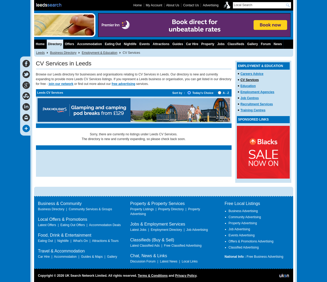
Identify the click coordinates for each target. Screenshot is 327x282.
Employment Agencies (257, 92)
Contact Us (191, 5)
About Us (172, 5)
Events (144, 44)
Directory (55, 44)
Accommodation (89, 44)
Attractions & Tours (105, 241)
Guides (177, 44)
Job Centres (250, 98)
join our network (61, 84)
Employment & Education (99, 53)
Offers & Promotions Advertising (251, 241)
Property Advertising (243, 223)
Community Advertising (245, 217)
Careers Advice (252, 74)
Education (248, 86)
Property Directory (171, 209)
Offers (69, 44)
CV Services (250, 80)
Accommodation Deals (105, 225)
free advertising (123, 84)
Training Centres (253, 110)
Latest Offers (47, 225)
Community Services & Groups (90, 209)
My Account (154, 5)
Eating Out (113, 44)
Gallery (252, 44)
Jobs (221, 44)
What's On (80, 241)
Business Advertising (243, 211)
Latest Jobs (138, 230)
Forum (266, 44)
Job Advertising (197, 230)
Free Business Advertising (265, 257)
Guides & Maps (92, 257)
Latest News (168, 261)
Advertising (210, 5)
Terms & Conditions (153, 276)
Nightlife (130, 44)
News (278, 44)
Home (40, 44)
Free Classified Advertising (182, 245)
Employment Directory (166, 230)
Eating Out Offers (72, 225)
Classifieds (236, 44)
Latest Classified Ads (145, 245)
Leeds (40, 53)
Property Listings (142, 209)
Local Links (189, 261)
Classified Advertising (244, 247)
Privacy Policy (185, 276)
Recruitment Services (257, 104)
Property (207, 44)
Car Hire (192, 44)
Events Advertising (242, 235)
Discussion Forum (143, 261)
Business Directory (63, 53)
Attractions (161, 44)
